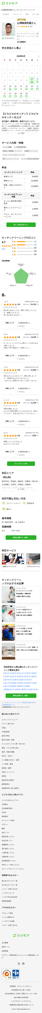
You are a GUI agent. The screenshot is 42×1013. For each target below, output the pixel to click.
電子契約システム (8, 849)
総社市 (14, 676)
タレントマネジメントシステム (13, 869)
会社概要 (5, 943)
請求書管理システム (9, 861)
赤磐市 (15, 680)
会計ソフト (6, 832)
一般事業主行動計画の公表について (21, 1005)
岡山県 (25, 702)
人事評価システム (8, 853)
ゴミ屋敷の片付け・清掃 (10, 760)
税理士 (4, 776)
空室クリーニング (8, 772)
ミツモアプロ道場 (8, 921)
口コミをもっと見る (21, 463)
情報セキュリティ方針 (29, 994)
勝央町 (20, 686)
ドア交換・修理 (7, 764)
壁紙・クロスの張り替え (10, 748)
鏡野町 (14, 686)
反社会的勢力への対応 (13, 994)
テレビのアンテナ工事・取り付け (13, 744)
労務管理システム (8, 857)
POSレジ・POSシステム (10, 865)
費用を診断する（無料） (21, 537)
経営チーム (6, 947)
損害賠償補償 (6, 901)
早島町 (20, 683)
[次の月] (38, 56)
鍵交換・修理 (6, 768)
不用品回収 (6, 732)
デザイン (5, 824)
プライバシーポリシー (24, 986)
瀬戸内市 (8, 680)
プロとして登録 (7, 913)
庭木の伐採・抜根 (8, 740)
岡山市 (7, 673)
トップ (4, 702)
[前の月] (3, 56)
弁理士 (4, 812)
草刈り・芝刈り (7, 756)
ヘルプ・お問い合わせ (9, 889)
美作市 (29, 680)
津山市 (20, 673)
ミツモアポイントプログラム (21, 1001)
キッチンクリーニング (14, 702)
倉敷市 (14, 673)
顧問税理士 (6, 784)
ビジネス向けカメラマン (10, 800)
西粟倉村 (8, 689)
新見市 (27, 676)
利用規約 (13, 986)
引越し (4, 728)
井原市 (7, 676)
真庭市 (22, 680)
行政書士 (5, 804)
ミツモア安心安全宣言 (9, 897)
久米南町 (16, 689)
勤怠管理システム (8, 836)
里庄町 (27, 683)
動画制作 (5, 816)
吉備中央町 (32, 689)
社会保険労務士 (7, 808)
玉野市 (27, 673)
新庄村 (7, 686)
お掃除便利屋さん (7, 705)
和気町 (14, 683)
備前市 (34, 676)
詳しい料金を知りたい (21, 225)
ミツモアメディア (8, 893)
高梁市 (20, 676)
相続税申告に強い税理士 (10, 788)
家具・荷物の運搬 (8, 752)
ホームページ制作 (8, 820)
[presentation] (6, 14)
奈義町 (27, 686)
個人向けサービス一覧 (9, 881)
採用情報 (5, 951)
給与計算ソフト (7, 840)
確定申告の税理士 (8, 780)
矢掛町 (34, 683)
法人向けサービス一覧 (9, 885)
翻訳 (3, 828)
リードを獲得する (8, 917)
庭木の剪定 (6, 736)
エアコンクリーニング (9, 720)
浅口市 (7, 683)
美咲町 (24, 689)
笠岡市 (34, 673)
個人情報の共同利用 (21, 997)
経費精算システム (8, 844)
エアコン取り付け (8, 724)
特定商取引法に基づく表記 (21, 990)
